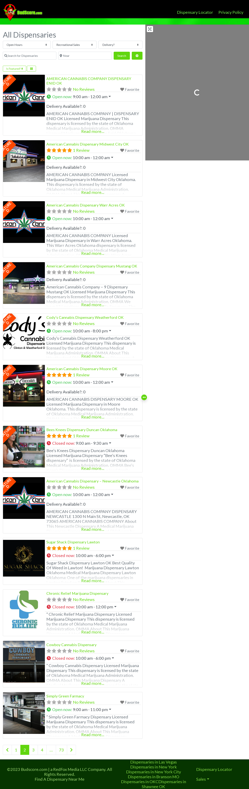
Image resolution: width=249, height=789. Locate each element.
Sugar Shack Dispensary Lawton (73, 542)
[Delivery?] (84, 45)
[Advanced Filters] (137, 56)
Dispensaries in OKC (139, 781)
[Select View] (31, 69)
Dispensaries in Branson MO (153, 776)
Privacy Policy (230, 12)
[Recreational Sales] (48, 45)
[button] (92, 96)
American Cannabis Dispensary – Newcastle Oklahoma (92, 481)
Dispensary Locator (195, 12)
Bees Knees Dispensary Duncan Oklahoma (81, 429)
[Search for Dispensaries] (122, 45)
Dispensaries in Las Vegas (153, 761)
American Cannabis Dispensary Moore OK (81, 368)
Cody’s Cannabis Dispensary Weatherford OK (85, 317)
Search (123, 55)
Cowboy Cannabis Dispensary (71, 644)
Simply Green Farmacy (65, 696)
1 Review (81, 150)
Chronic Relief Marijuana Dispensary (77, 593)
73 (61, 749)
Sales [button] (201, 779)
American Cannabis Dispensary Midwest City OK (87, 144)
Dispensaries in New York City (153, 771)
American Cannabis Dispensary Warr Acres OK (85, 205)
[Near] (57, 56)
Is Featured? (14, 68)
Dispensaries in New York (153, 766)
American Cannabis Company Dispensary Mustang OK (91, 266)
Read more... (92, 131)
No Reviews (84, 89)
